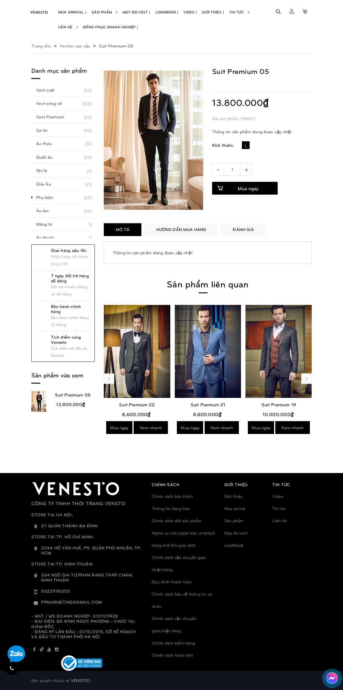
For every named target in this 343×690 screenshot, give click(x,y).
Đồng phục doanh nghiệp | (110, 27)
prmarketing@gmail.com (71, 601)
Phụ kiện (48, 197)
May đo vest (236, 532)
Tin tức (279, 508)
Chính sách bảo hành (172, 496)
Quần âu (47, 157)
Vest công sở (52, 103)
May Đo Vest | (136, 12)
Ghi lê (45, 170)
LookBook (234, 545)
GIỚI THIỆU (236, 484)
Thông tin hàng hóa (171, 508)
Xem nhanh (151, 427)
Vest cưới (48, 90)
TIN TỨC (281, 484)
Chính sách (165, 484)
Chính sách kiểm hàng (173, 642)
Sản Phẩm (105, 12)
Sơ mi (45, 130)
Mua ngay (119, 427)
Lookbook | (167, 12)
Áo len (45, 210)
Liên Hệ (68, 27)
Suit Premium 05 (73, 394)
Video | (190, 12)
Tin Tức (239, 12)
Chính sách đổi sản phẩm (176, 520)
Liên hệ (279, 520)
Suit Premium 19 (279, 404)
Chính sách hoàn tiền (172, 655)
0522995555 (55, 590)
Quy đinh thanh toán (172, 581)
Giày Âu (47, 183)
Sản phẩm (234, 520)
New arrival (234, 508)
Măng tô (47, 224)
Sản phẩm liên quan (207, 283)
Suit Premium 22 (137, 404)
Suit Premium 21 (208, 404)
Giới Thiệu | (213, 12)
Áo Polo (47, 143)
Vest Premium (53, 116)
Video (277, 496)
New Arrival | (72, 12)
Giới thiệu (233, 496)
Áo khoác (48, 237)
